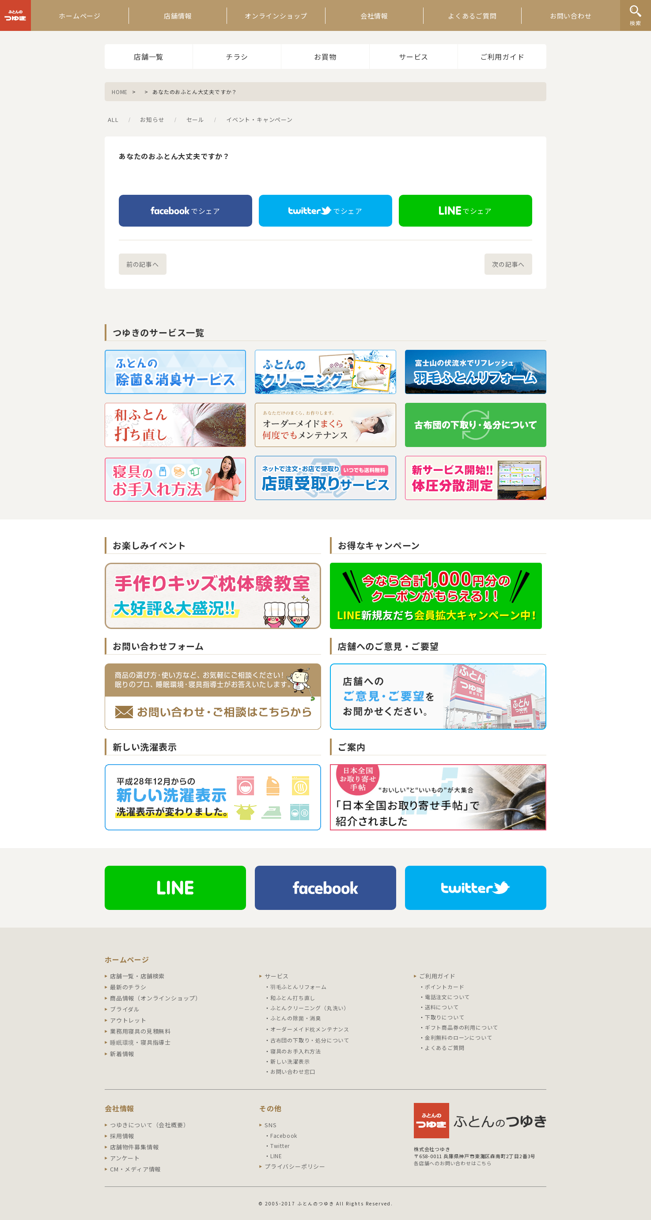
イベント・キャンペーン (259, 119)
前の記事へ (142, 264)
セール (195, 119)
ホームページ (80, 15)
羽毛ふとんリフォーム (298, 986)
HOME (120, 91)
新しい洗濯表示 (290, 1061)
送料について (442, 1007)
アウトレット (128, 1020)
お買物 (325, 56)
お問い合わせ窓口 (292, 1071)
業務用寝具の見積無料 (140, 1031)
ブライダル (125, 1009)
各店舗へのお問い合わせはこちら (453, 1163)
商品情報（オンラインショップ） (155, 998)
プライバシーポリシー (295, 1166)
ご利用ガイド (502, 56)
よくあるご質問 (472, 15)
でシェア (185, 210)
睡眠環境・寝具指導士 (140, 1042)
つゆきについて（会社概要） (149, 1125)
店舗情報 (178, 15)
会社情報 (374, 15)
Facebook (283, 1135)
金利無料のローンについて (458, 1037)
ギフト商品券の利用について (461, 1027)
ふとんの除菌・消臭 (295, 1018)
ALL (113, 119)
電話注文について (447, 996)
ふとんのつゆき (15, 15)
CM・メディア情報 (135, 1169)
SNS (270, 1125)
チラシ (237, 56)
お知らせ (152, 119)
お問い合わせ (571, 15)
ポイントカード (445, 986)
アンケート (125, 1158)
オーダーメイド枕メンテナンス (309, 1029)
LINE (276, 1155)
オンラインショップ (276, 15)
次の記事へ (508, 264)
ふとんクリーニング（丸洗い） (309, 1008)
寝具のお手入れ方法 (295, 1051)
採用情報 (122, 1136)
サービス (413, 56)
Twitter (280, 1145)
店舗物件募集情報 (134, 1147)
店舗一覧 (148, 56)
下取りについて (445, 1017)
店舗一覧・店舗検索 (137, 976)
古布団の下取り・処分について (309, 1040)
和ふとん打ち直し (292, 997)
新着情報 (122, 1054)
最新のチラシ (128, 987)
